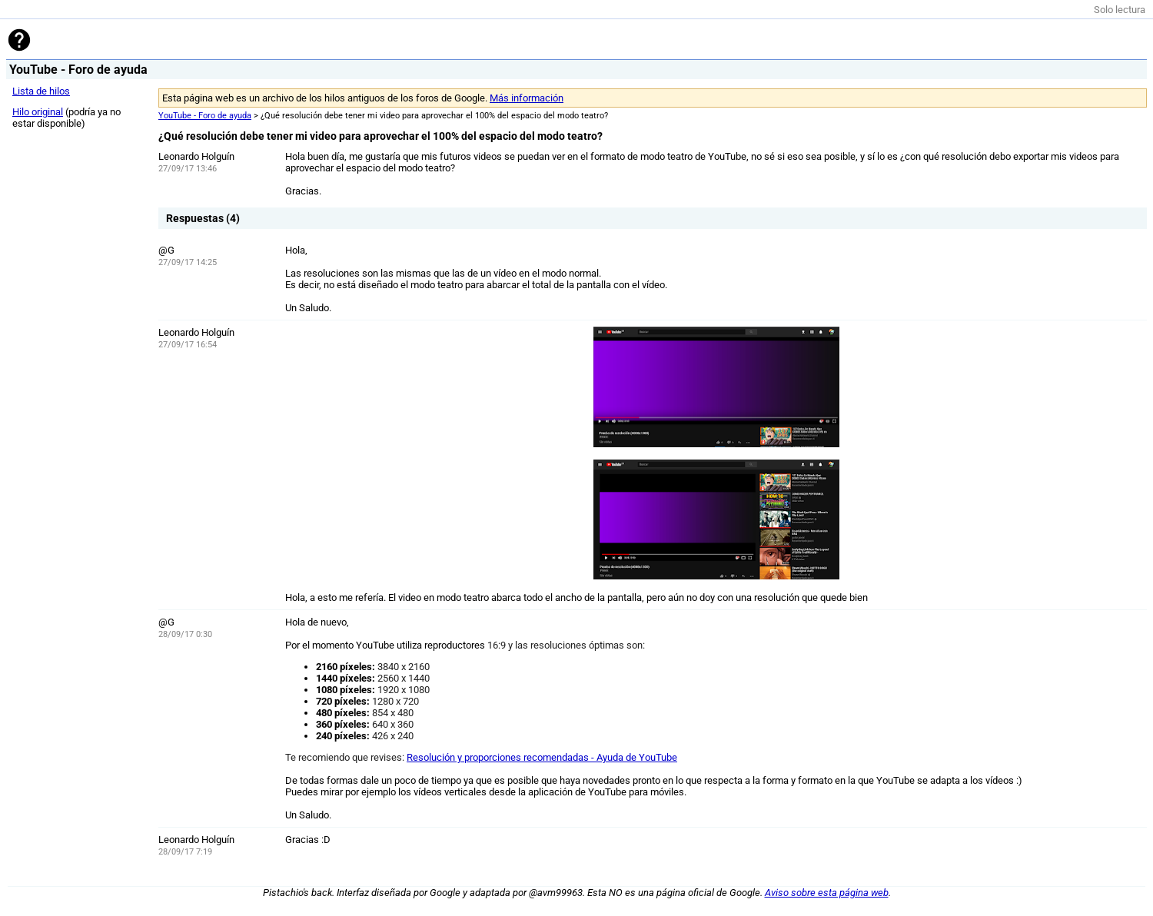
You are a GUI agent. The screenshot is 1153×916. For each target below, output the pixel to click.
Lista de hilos (41, 91)
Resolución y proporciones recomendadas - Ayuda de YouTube (542, 757)
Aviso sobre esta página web (827, 892)
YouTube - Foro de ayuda (204, 116)
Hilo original (37, 112)
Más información (526, 98)
